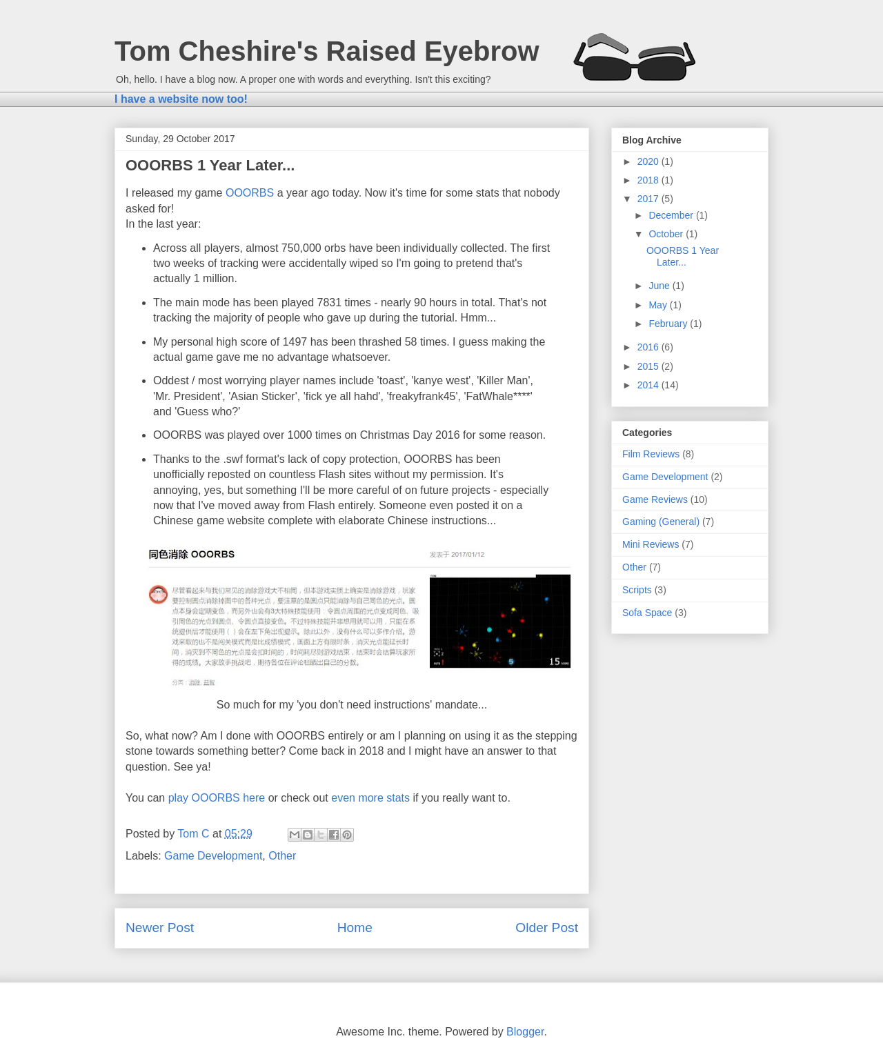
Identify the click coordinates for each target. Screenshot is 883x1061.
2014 (649, 384)
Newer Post (160, 927)
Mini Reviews (650, 544)
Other (282, 856)
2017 (649, 198)
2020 (649, 161)
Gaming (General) (661, 521)
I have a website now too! (181, 99)
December (671, 215)
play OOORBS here (217, 798)
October (667, 233)
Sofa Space (647, 612)
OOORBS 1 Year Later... (682, 256)
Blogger (525, 1032)
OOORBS (250, 193)
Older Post (546, 927)
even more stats (370, 798)
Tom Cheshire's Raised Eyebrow (327, 51)
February (669, 323)
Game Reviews (655, 499)
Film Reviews (650, 453)
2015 (649, 366)
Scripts (637, 589)
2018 (649, 180)
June (660, 285)
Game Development (213, 856)
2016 (649, 347)
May (658, 304)
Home (355, 927)
